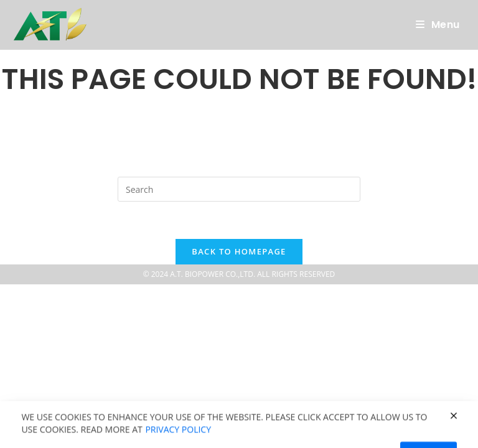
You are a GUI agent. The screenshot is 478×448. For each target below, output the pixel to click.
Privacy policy (178, 440)
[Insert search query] (239, 189)
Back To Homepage (239, 251)
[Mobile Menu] (438, 25)
